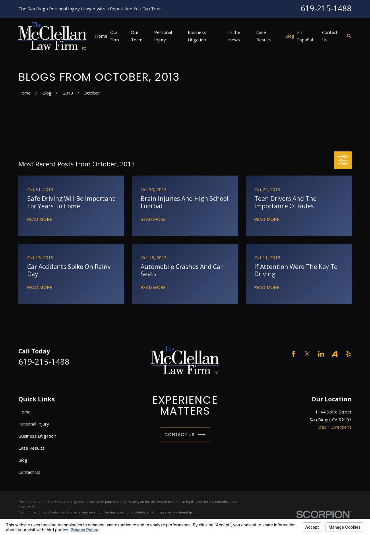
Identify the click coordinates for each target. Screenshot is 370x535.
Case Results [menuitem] (264, 36)
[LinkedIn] (321, 354)
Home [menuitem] (101, 36)
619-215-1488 (326, 8)
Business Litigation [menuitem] (197, 36)
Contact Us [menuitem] (330, 36)
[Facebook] (293, 354)
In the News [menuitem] (234, 36)
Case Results (31, 448)
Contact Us (184, 434)
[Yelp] (348, 354)
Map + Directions (334, 427)
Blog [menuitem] (289, 36)
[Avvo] (335, 354)
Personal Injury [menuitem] (163, 36)
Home (24, 412)
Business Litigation (37, 436)
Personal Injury (33, 424)
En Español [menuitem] (305, 36)
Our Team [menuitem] (136, 36)
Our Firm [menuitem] (114, 36)
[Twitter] (307, 354)
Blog (22, 460)
